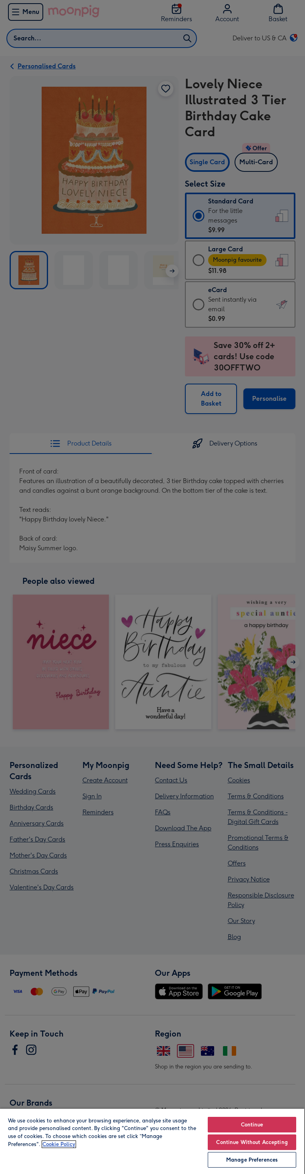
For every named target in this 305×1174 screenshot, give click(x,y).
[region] (152, 1141)
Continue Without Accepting (251, 1142)
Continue (252, 1125)
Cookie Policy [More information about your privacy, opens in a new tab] (58, 1144)
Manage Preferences (252, 1160)
